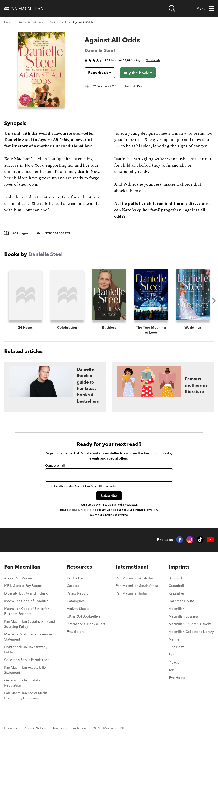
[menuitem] (30, 625)
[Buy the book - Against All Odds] (137, 73)
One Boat (176, 693)
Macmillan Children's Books (190, 670)
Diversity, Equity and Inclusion (27, 639)
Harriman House (181, 647)
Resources (79, 613)
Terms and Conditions (69, 774)
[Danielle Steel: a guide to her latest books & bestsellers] (54, 433)
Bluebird (175, 624)
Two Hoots (177, 724)
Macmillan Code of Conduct (26, 647)
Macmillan (177, 655)
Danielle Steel (57, 22)
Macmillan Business (184, 662)
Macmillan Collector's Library (191, 678)
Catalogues (76, 647)
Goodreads (153, 60)
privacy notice (80, 555)
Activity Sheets (78, 655)
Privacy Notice (35, 774)
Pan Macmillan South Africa (137, 632)
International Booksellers (86, 670)
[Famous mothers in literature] (163, 433)
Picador (175, 708)
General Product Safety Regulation (22, 729)
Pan (171, 701)
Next (214, 301)
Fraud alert (75, 678)
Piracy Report (77, 639)
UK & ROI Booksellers (83, 662)
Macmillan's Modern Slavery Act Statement (29, 683)
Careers (73, 632)
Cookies (10, 774)
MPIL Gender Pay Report (23, 632)
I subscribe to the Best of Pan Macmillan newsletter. (83, 532)
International (132, 613)
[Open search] (172, 8)
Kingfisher (176, 639)
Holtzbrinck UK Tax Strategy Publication (25, 695)
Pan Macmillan (22, 613)
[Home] (24, 8)
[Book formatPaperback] (96, 73)
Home (7, 22)
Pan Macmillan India (131, 639)
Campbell (176, 632)
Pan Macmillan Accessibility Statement (25, 716)
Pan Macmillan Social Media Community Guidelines (26, 741)
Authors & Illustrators (30, 22)
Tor (171, 716)
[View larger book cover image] (41, 69)
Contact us (75, 624)
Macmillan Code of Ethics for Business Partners (26, 657)
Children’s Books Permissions (26, 706)
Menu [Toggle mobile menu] (205, 8)
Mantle (174, 685)
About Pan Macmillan (20, 624)
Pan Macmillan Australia (134, 624)
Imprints (179, 613)
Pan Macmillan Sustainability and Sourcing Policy (29, 670)
